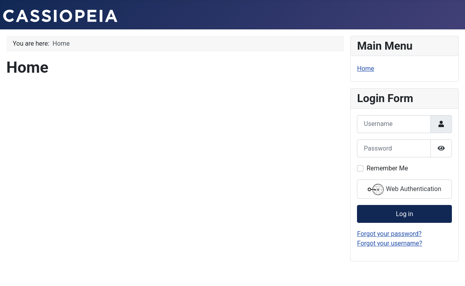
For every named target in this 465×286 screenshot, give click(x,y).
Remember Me (387, 168)
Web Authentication (404, 189)
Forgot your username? (389, 243)
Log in (404, 214)
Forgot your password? (389, 234)
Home (365, 68)
